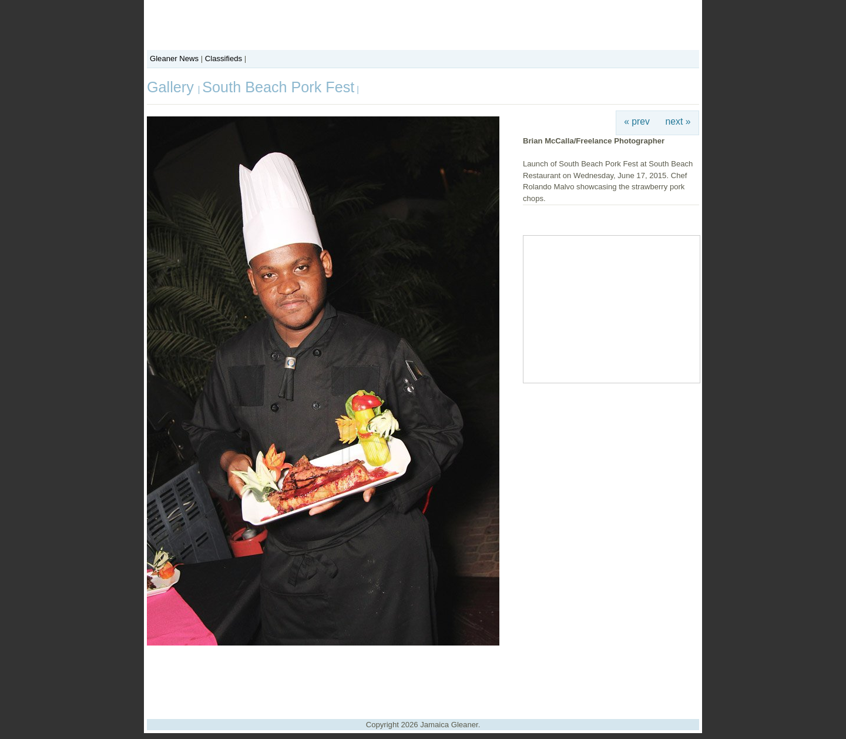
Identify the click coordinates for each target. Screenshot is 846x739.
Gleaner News (174, 58)
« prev (637, 121)
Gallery (172, 87)
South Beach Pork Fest (278, 87)
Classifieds (223, 58)
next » (678, 121)
